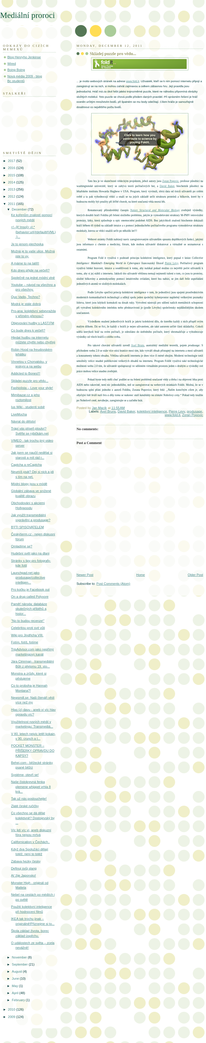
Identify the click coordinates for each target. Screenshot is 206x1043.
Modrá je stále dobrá (26, 304)
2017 (12, 161)
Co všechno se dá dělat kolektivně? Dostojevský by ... (33, 818)
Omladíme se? (21, 546)
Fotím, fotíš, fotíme (24, 642)
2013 (12, 189)
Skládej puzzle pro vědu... (30, 381)
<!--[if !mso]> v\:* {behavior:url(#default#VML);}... (33, 232)
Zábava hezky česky (26, 861)
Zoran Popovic (170, 181)
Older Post (195, 575)
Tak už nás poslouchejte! (29, 798)
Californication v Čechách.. (30, 842)
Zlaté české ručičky (25, 806)
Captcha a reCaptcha (26, 464)
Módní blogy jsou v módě (29, 484)
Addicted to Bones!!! (25, 373)
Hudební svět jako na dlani (30, 553)
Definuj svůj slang (24, 868)
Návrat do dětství (23, 421)
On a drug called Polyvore (30, 596)
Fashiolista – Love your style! (32, 388)
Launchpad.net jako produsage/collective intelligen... (28, 577)
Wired (11, 63)
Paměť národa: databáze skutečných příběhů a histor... (29, 608)
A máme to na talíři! (25, 263)
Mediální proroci (27, 15)
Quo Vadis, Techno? (25, 297)
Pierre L (169, 263)
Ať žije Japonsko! (23, 875)
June (16, 978)
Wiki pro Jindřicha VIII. (27, 635)
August (17, 971)
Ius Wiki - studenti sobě (28, 407)
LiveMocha (19, 414)
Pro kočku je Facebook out (30, 589)
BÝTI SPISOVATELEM (27, 527)
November (20, 957)
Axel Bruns (137, 345)
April (15, 993)
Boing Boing (16, 70)
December (20, 209)
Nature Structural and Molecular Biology (155, 210)
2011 (12, 204)
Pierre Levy (177, 411)
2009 (12, 1017)
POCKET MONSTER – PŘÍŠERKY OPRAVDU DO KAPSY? (32, 750)
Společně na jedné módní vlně (33, 277)
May (15, 986)
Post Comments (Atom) (113, 583)
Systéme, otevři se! (25, 775)
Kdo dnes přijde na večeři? (30, 270)
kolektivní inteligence (152, 411)
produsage (194, 411)
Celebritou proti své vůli (28, 628)
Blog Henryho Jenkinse (24, 57)
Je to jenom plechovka (27, 244)
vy (177, 263)
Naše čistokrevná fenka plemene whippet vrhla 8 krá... (31, 786)
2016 (12, 168)
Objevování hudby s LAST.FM (32, 323)
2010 (12, 1009)
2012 (12, 196)
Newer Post (85, 575)
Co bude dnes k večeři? (28, 330)
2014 (12, 182)
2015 (12, 175)
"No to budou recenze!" (27, 621)
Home (140, 575)
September (20, 964)
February (19, 1000)
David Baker (167, 186)
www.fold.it (132, 81)
